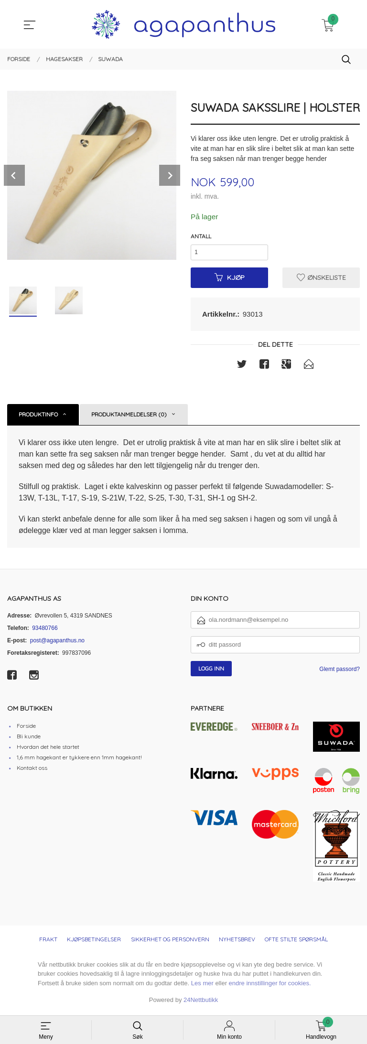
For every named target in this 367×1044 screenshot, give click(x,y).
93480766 (44, 631)
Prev (14, 175)
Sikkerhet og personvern (170, 942)
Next (169, 175)
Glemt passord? (339, 672)
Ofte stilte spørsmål (296, 942)
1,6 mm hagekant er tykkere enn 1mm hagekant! (79, 760)
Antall (201, 236)
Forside (26, 728)
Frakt (48, 942)
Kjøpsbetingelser (94, 942)
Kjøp (230, 280)
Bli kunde (29, 739)
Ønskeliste (321, 280)
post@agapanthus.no (57, 643)
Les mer (202, 986)
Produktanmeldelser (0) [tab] (129, 417)
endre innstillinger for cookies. (270, 986)
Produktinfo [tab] (38, 417)
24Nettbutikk (201, 1002)
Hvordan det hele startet (48, 749)
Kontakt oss (32, 770)
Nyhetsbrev (237, 942)
